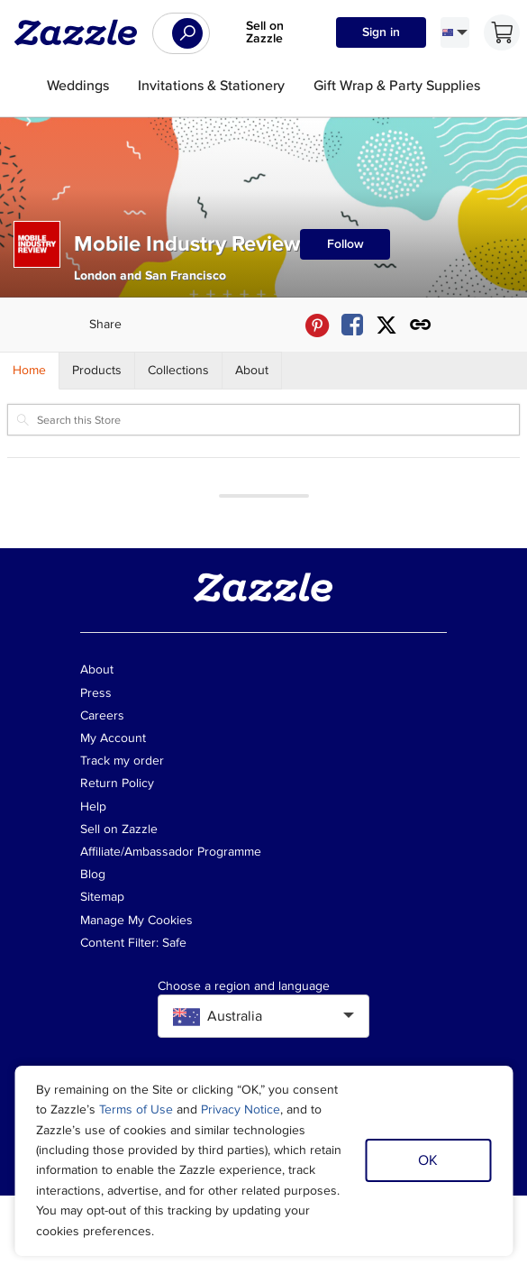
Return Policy (117, 783)
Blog (92, 874)
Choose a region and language (244, 986)
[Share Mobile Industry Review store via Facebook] (352, 325)
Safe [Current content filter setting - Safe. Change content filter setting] (174, 942)
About (97, 669)
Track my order (122, 760)
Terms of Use (136, 1109)
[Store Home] (29, 371)
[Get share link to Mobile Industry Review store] (421, 325)
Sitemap (102, 896)
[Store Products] (97, 371)
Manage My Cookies (136, 920)
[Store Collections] (179, 371)
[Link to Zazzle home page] (82, 32)
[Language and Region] (455, 32)
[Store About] (252, 371)
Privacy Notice (240, 1109)
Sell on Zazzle (265, 32)
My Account (113, 738)
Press (96, 693)
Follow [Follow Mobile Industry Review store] (345, 244)
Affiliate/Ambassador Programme (170, 851)
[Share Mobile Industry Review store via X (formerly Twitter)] (386, 325)
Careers (102, 715)
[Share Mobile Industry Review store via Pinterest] (317, 325)
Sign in (381, 32)
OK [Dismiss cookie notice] (428, 1160)
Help (93, 806)
